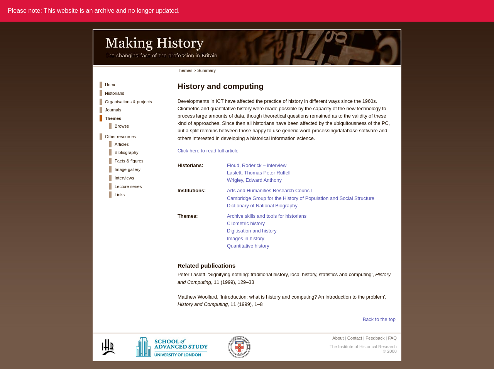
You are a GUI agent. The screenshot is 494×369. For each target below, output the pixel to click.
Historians (114, 93)
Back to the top (379, 319)
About (337, 338)
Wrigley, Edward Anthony (254, 180)
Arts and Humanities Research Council (269, 190)
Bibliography (127, 152)
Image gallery (127, 169)
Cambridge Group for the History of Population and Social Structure (300, 198)
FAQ (392, 338)
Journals (113, 110)
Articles (122, 144)
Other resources (120, 136)
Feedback (374, 338)
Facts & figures (129, 161)
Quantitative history (248, 246)
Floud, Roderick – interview (256, 165)
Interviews (124, 178)
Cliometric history (246, 223)
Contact (354, 338)
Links (120, 194)
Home (111, 84)
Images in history (245, 238)
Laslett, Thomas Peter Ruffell (259, 173)
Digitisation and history (252, 231)
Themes (113, 118)
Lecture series (128, 186)
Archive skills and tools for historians (266, 216)
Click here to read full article (208, 151)
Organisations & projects (128, 101)
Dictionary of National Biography (262, 205)
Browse (122, 126)
